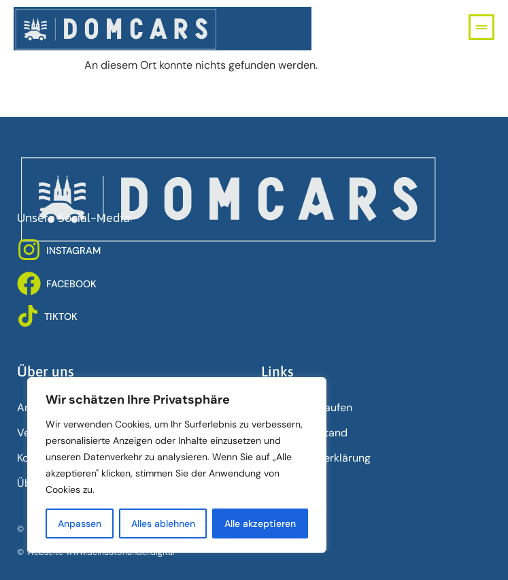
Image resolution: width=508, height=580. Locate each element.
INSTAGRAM (73, 250)
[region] (176, 465)
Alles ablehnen (163, 523)
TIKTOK (61, 316)
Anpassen (79, 523)
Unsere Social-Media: (74, 218)
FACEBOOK (71, 284)
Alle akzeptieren (260, 523)
